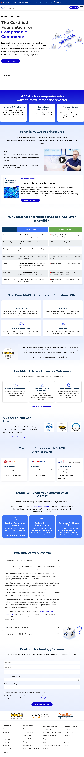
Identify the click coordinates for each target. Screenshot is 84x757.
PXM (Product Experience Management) (31, 735)
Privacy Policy (45, 683)
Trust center (8, 734)
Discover (57, 2)
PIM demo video (28, 718)
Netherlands (68, 718)
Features (25, 714)
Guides (45, 728)
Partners (7, 725)
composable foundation (42, 492)
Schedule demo (28, 731)
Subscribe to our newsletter (52, 731)
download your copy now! (46, 2)
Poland (67, 721)
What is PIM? (47, 715)
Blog (44, 724)
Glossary (45, 734)
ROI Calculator (27, 724)
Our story (7, 721)
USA (66, 731)
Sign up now (62, 753)
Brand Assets (6, 738)
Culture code (9, 728)
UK (65, 734)
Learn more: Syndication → (42, 392)
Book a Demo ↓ (10, 61)
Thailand (67, 728)
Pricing (25, 727)
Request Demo (74, 7)
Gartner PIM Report (49, 721)
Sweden (67, 724)
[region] (42, 242)
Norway (67, 715)
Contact (7, 718)
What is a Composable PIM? (52, 718)
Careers (7, 731)
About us (5, 714)
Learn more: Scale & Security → (14, 422)
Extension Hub (27, 721)
